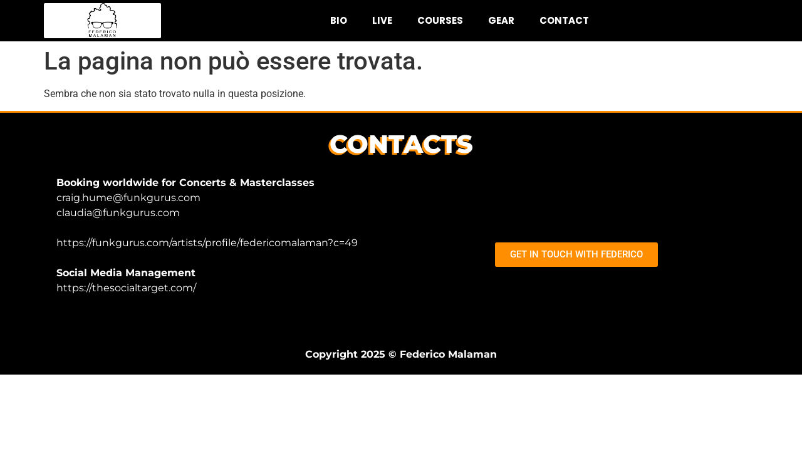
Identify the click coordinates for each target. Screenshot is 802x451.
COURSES (440, 20)
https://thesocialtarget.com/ (126, 288)
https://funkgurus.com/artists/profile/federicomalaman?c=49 (207, 243)
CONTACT (564, 20)
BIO (338, 20)
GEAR (501, 20)
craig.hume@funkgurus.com (128, 198)
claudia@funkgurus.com (118, 213)
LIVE (382, 20)
